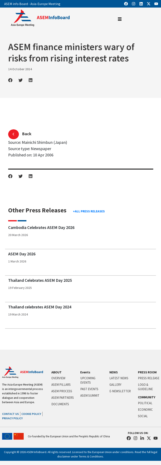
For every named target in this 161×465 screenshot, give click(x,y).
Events (85, 372)
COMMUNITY (146, 397)
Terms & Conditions (91, 456)
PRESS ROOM (147, 372)
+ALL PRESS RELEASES (89, 211)
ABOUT (56, 372)
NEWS (113, 372)
